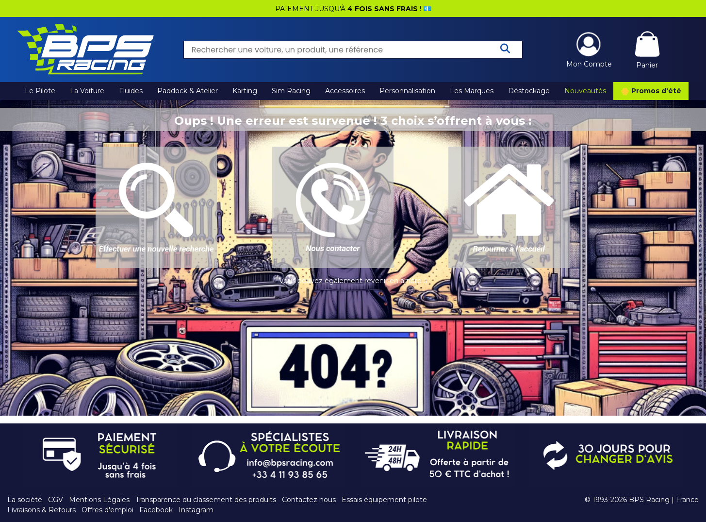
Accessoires (345, 90)
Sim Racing (291, 90)
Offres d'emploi (107, 509)
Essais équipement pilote (384, 499)
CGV (55, 499)
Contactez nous (309, 499)
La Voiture (87, 90)
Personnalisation (407, 90)
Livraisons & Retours (41, 509)
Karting (244, 90)
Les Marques (471, 90)
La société (24, 499)
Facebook (156, 509)
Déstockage (529, 90)
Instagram (196, 509)
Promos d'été (651, 91)
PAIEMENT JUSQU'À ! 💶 (353, 8)
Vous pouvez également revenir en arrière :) (353, 280)
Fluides (131, 90)
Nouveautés (585, 90)
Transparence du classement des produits (205, 499)
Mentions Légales (99, 499)
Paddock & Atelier (187, 90)
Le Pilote (40, 90)
